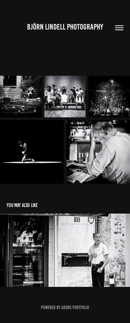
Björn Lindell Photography (65, 27)
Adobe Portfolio (75, 307)
